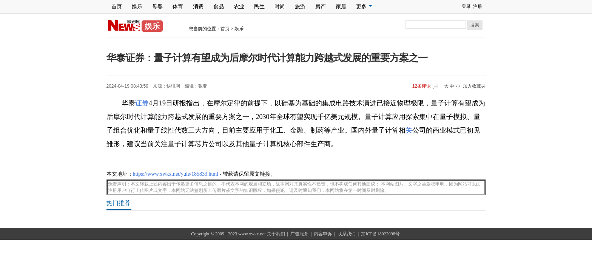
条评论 (421, 86)
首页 (116, 6)
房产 (320, 6)
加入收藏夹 (474, 86)
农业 (239, 6)
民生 (259, 6)
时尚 (279, 6)
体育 (178, 6)
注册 (477, 6)
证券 (142, 103)
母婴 (157, 6)
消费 (198, 6)
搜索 (474, 25)
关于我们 (276, 233)
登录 (466, 6)
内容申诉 (323, 233)
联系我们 (347, 233)
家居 (341, 6)
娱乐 (137, 6)
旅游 (300, 6)
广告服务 (299, 233)
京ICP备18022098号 (380, 233)
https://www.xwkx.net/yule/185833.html (176, 174)
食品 (218, 6)
